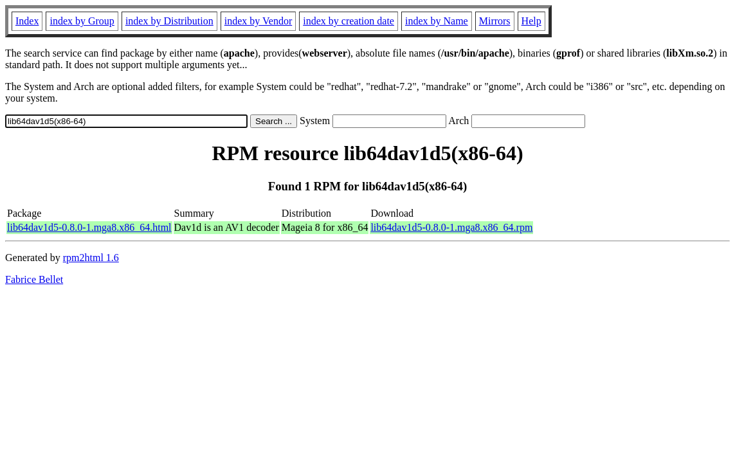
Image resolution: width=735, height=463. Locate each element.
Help (531, 20)
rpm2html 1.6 (91, 257)
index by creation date (348, 20)
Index (27, 20)
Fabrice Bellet (34, 279)
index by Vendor (258, 20)
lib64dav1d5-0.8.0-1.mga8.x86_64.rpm (451, 227)
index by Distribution (169, 20)
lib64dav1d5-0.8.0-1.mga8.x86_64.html (89, 227)
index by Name (436, 20)
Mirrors (495, 20)
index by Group (82, 20)
